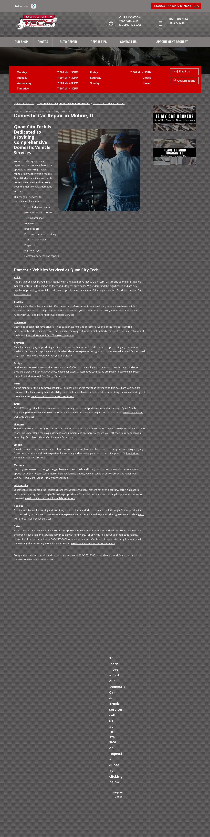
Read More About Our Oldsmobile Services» (50, 498)
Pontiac (18, 505)
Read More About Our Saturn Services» (93, 543)
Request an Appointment (176, 5)
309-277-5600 (177, 23)
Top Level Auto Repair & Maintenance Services (63, 103)
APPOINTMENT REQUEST (172, 42)
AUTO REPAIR (68, 42)
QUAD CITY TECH (24, 103)
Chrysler (19, 342)
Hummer (19, 424)
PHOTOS (43, 42)
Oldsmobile (21, 485)
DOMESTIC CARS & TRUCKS (109, 103)
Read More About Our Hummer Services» (49, 437)
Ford (17, 383)
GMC (17, 403)
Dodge (18, 363)
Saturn (18, 526)
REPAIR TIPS (99, 42)
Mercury (19, 465)
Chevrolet (20, 322)
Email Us (181, 71)
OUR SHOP (21, 42)
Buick (17, 277)
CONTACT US (128, 42)
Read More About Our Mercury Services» (46, 477)
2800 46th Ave (41, 111)
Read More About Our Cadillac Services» (53, 314)
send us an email (108, 555)
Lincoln (18, 444)
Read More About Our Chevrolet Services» (50, 335)
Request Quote (118, 794)
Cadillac (18, 302)
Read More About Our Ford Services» (52, 396)
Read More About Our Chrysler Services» (49, 355)
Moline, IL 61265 (60, 111)
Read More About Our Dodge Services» (43, 376)
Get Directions (184, 80)
